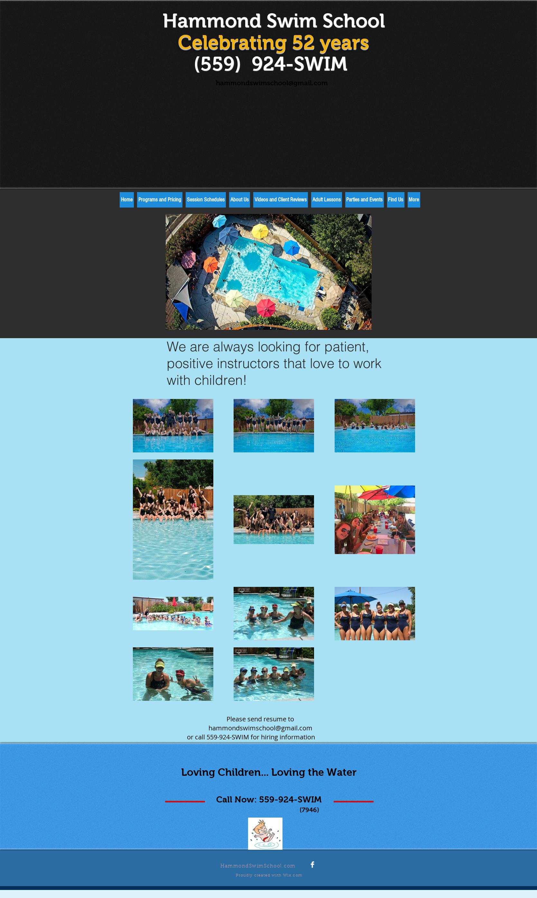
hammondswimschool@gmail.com (272, 83)
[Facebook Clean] (312, 864)
